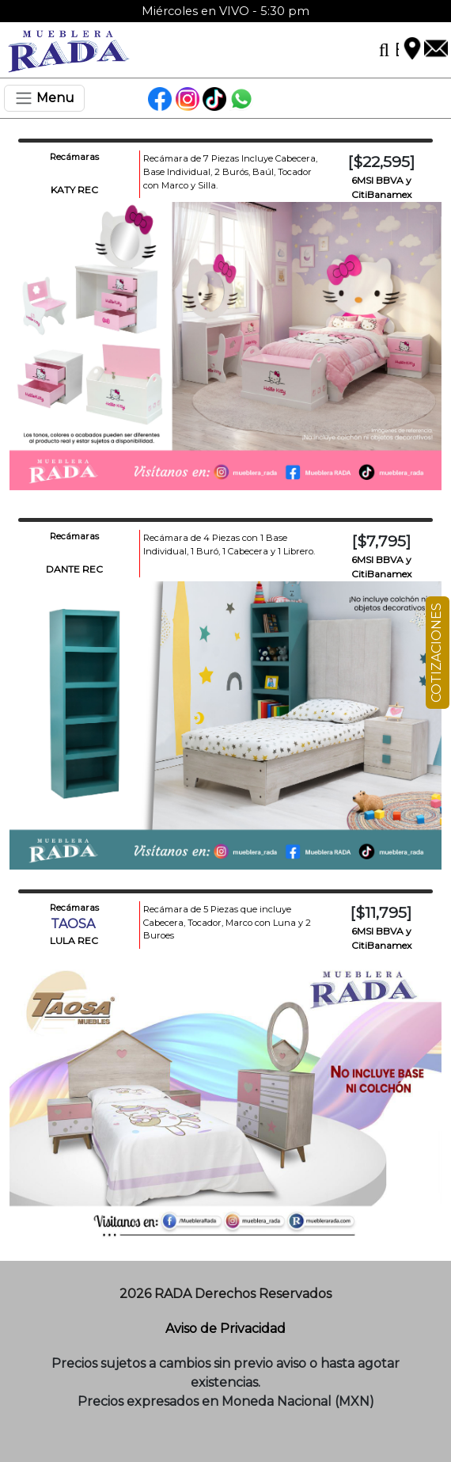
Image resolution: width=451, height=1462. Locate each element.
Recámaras (74, 156)
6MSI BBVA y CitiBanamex (381, 187)
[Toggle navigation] (44, 98)
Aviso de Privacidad (225, 1328)
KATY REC (74, 190)
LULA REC (74, 940)
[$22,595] (381, 161)
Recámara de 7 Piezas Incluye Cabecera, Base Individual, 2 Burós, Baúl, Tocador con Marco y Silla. (230, 172)
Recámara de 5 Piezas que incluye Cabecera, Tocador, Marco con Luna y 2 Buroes (227, 923)
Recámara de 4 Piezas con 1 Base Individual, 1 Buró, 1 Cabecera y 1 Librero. (229, 544)
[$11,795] (381, 912)
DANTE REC (74, 569)
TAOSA (74, 923)
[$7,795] (381, 540)
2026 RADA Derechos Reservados (225, 1293)
